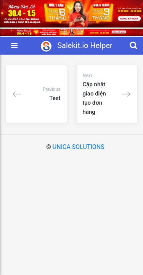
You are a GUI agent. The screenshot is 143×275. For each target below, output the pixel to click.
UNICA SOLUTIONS (78, 146)
